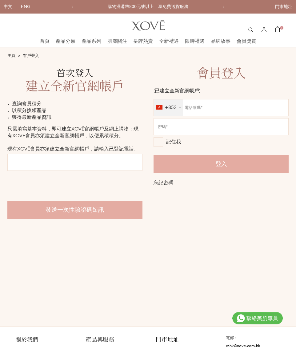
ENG (25, 7)
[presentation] (54, 186)
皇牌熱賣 (143, 41)
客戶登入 (31, 55)
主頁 (11, 55)
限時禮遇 (195, 41)
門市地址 (283, 7)
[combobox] (168, 107)
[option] (148, 7)
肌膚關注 (117, 41)
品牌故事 (220, 41)
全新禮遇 (169, 41)
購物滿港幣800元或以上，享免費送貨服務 (148, 6)
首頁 (45, 41)
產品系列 (91, 41)
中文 (8, 7)
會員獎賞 (246, 41)
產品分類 (65, 41)
